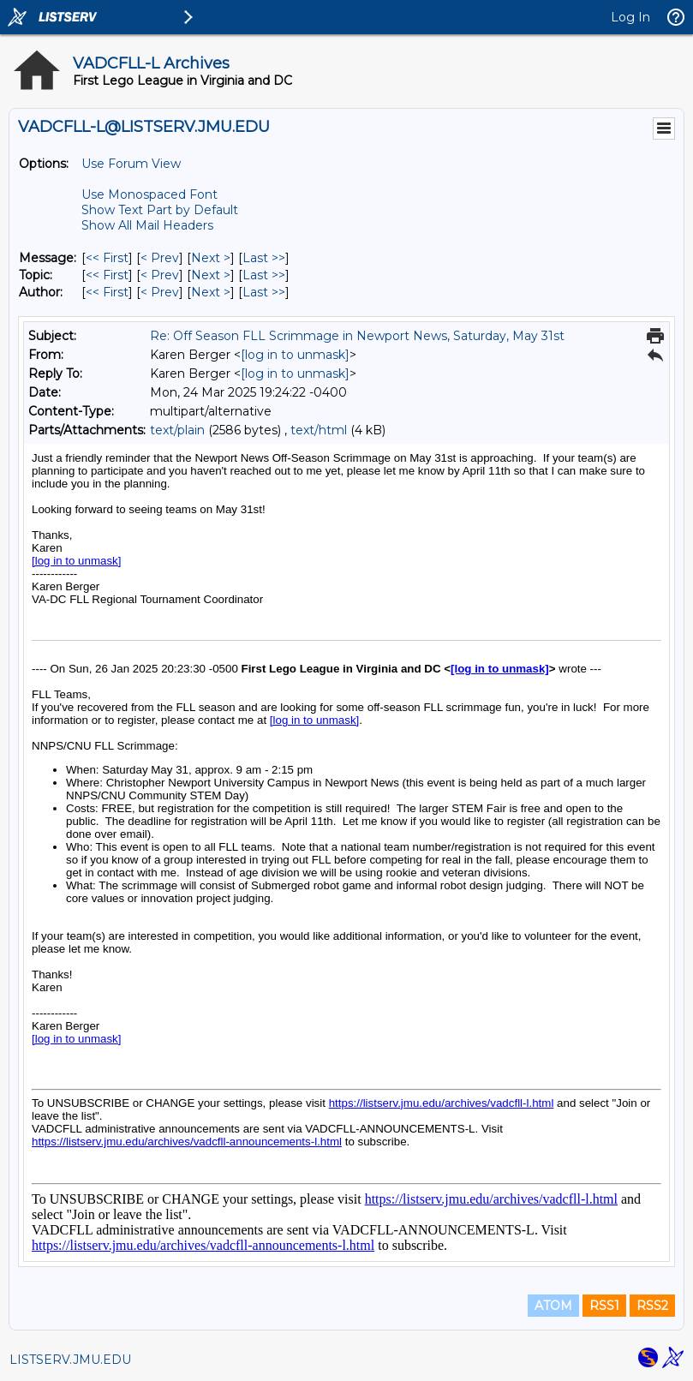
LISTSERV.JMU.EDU (70, 1359)
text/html (318, 430)
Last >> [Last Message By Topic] (263, 275)
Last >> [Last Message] (263, 258)
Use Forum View (131, 163)
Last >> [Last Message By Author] (263, 292)
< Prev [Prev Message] (159, 258)
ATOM (553, 1305)
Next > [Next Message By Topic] (210, 275)
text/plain (177, 430)
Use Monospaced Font (149, 194)
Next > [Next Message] (210, 258)
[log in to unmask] (295, 354)
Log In (630, 17)
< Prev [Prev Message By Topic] (159, 275)
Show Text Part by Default (159, 210)
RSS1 (604, 1305)
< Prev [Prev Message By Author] (159, 292)
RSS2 (652, 1305)
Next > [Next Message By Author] (210, 292)
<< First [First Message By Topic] (107, 275)
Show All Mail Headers (147, 225)
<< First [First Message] (107, 258)
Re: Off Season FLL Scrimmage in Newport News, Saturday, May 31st (357, 336)
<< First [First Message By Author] (107, 292)
